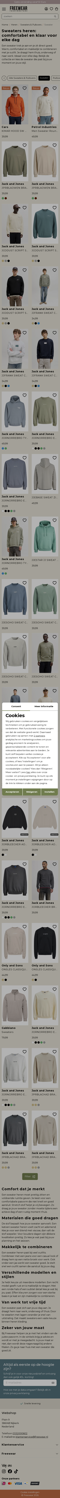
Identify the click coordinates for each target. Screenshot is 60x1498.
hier (28, 772)
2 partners (39, 735)
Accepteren (12, 791)
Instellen (49, 791)
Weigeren (31, 791)
